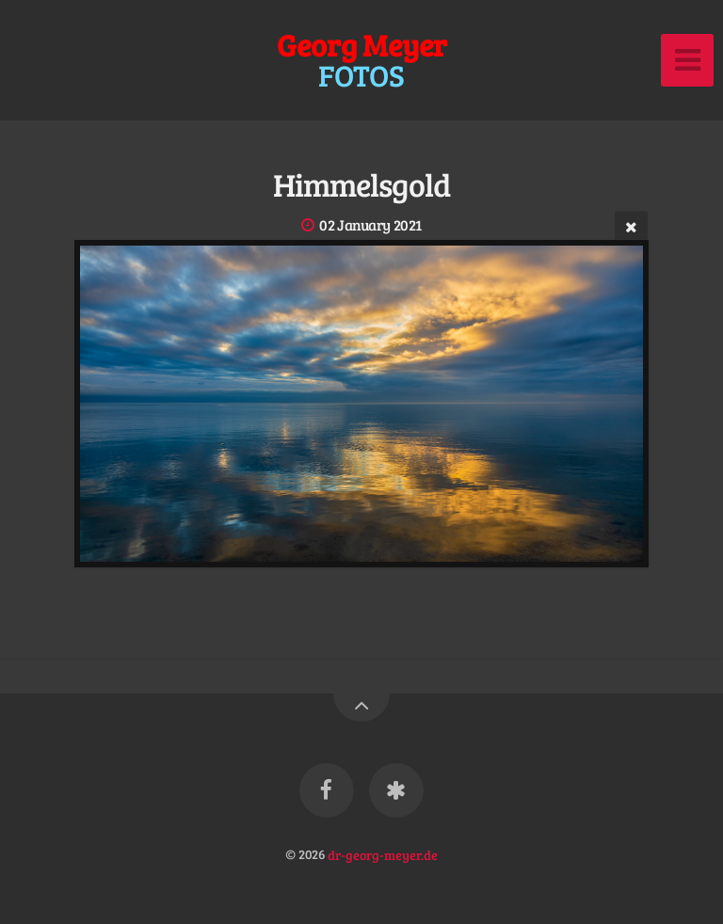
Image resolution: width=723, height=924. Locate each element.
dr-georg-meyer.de (383, 853)
